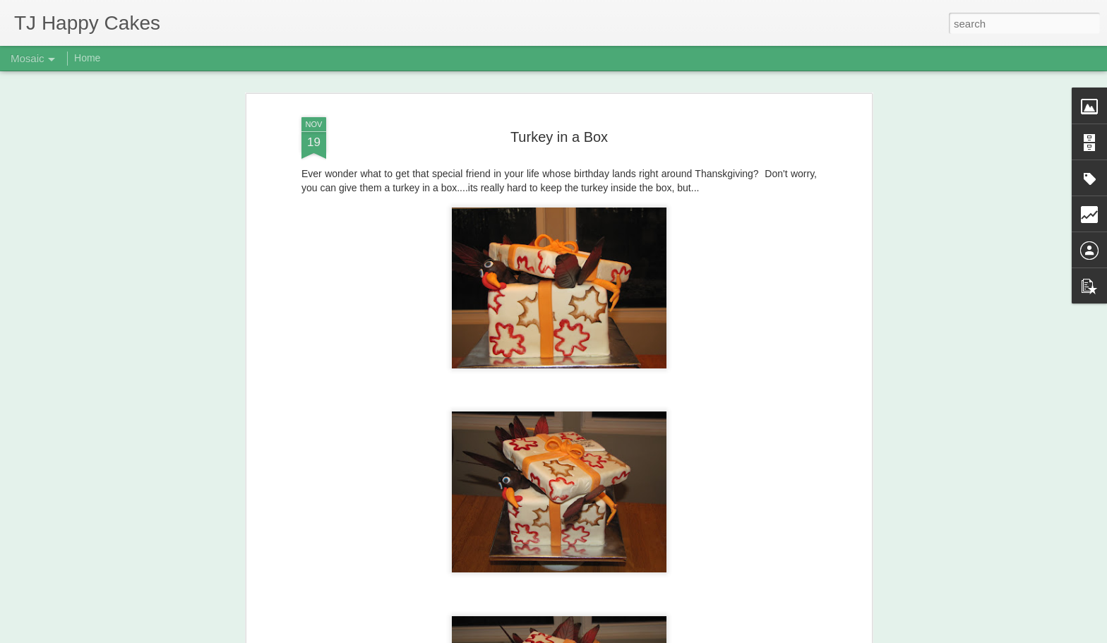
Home (87, 58)
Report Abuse (639, 635)
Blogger (598, 635)
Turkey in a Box (559, 106)
